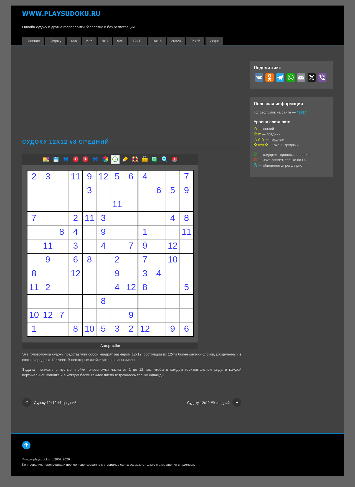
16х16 (157, 41)
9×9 (120, 41)
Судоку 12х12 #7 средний (49, 403)
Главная (33, 41)
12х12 (137, 41)
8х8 (105, 41)
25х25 (195, 41)
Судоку (55, 41)
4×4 (74, 41)
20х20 (176, 41)
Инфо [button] (214, 41)
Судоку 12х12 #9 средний (214, 403)
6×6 (89, 41)
